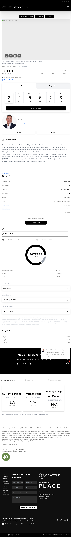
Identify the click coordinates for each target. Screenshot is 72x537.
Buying (5, 479)
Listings (5, 476)
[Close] (68, 519)
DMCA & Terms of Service (58, 534)
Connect (6, 495)
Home (4, 474)
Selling (5, 481)
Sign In (65, 2)
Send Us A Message (28, 507)
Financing (6, 483)
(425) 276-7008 (43, 498)
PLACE (31, 518)
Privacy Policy (46, 534)
